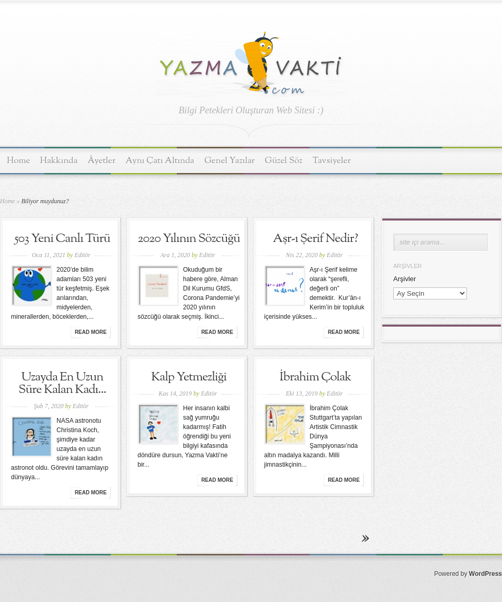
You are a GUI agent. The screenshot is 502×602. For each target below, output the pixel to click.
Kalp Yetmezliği (188, 377)
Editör (82, 255)
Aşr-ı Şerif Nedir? (315, 239)
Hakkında (59, 161)
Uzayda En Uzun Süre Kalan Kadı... (62, 383)
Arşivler (404, 279)
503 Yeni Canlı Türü (62, 239)
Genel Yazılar (229, 161)
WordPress (485, 573)
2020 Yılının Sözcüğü (189, 239)
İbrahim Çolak (315, 377)
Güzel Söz (283, 161)
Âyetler (102, 161)
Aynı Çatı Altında (160, 161)
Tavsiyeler (332, 161)
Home (18, 161)
